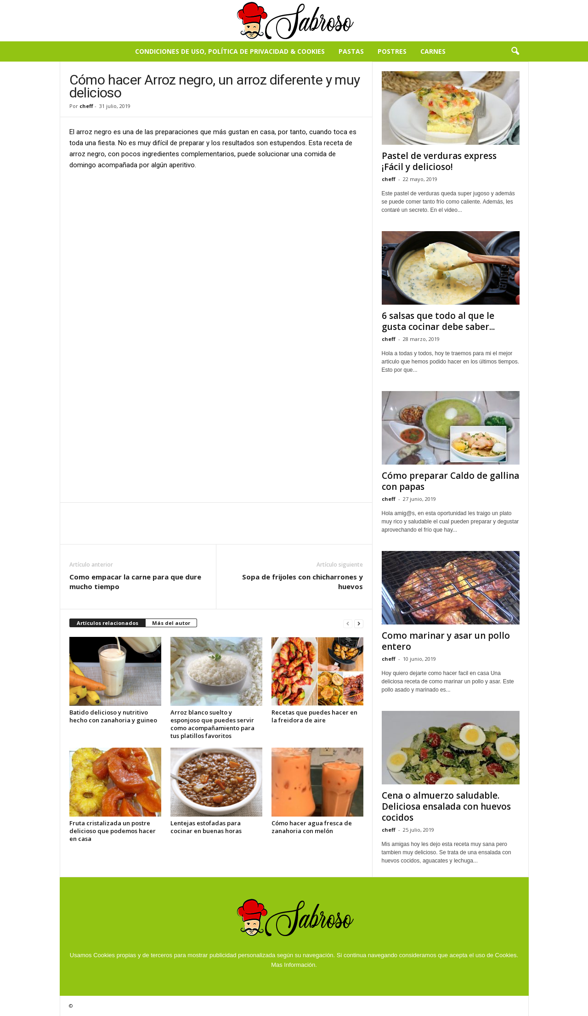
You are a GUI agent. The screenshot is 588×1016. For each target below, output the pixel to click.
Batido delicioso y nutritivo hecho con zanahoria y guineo (113, 716)
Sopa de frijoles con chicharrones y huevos (302, 581)
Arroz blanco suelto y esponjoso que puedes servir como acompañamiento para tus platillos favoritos (212, 724)
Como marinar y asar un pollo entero (446, 641)
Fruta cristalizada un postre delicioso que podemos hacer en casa (112, 831)
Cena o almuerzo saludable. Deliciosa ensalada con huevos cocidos (446, 806)
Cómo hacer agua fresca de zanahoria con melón (311, 827)
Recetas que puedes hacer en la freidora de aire (314, 716)
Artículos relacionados (107, 622)
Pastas (351, 51)
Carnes (433, 51)
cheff (86, 105)
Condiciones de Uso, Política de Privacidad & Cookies (230, 51)
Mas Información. (294, 964)
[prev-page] (347, 623)
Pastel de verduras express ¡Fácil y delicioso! (439, 161)
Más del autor (171, 622)
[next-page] (358, 623)
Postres (392, 51)
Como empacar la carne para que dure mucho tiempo (135, 581)
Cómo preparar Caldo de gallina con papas (450, 481)
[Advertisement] (216, 246)
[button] (515, 51)
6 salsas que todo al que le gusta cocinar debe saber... (438, 321)
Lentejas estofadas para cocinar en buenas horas (206, 827)
